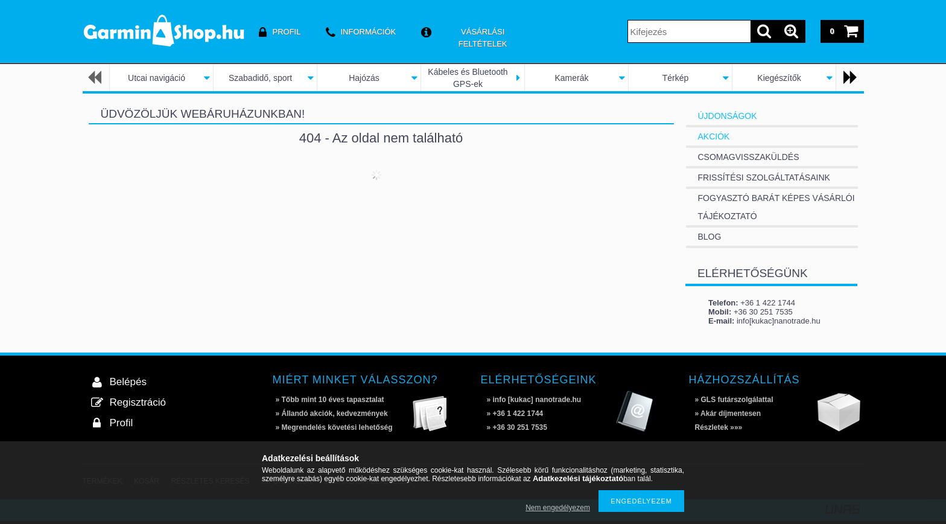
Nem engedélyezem (557, 507)
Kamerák (571, 78)
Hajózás (364, 78)
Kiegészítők (779, 78)
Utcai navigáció (156, 78)
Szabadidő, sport (260, 78)
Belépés (128, 382)
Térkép (675, 78)
